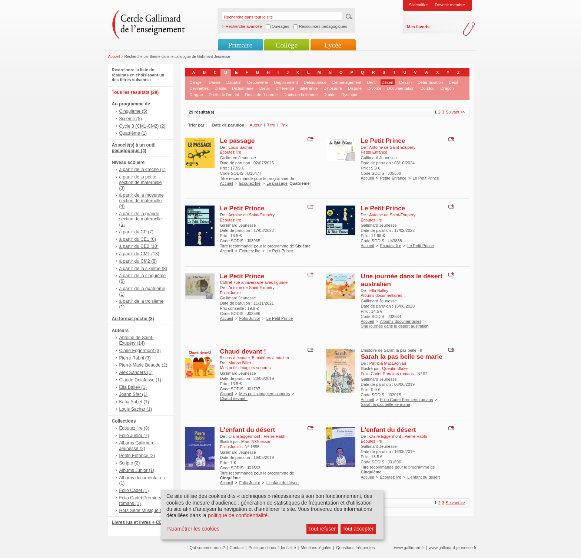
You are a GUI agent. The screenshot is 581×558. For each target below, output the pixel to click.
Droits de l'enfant (224, 94)
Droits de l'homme (261, 94)
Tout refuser (322, 529)
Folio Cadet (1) (134, 490)
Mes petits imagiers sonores (264, 393)
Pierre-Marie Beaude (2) (143, 365)
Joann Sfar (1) (133, 394)
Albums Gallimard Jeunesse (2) (137, 445)
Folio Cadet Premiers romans (406, 399)
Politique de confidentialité (272, 547)
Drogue (196, 94)
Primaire (240, 45)
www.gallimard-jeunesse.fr (452, 547)
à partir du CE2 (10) (139, 246)
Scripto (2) (129, 463)
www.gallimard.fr (409, 547)
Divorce (374, 88)
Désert (388, 82)
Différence (285, 88)
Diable (220, 88)
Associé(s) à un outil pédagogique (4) (134, 147)
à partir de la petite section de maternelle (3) (140, 182)
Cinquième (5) (133, 111)
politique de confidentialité (238, 515)
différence (309, 88)
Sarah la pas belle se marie (402, 356)
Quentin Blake (395, 368)
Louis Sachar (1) (135, 409)
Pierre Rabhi (275, 436)
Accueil (114, 57)
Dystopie (349, 94)
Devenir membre (450, 5)
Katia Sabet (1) (134, 401)
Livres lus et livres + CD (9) (140, 522)
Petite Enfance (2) (137, 455)
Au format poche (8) (133, 318)
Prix (284, 125)
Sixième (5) (130, 118)
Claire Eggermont (245, 436)
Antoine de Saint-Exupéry (392, 147)
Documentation (401, 88)
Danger (196, 82)
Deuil (453, 82)
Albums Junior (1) (137, 470)
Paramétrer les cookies (192, 529)
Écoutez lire (249, 183)
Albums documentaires (400, 321)
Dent (371, 82)
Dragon (447, 88)
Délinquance (315, 82)
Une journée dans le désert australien (395, 326)
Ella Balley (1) (133, 387)
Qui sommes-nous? (207, 547)
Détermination (430, 82)
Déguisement (286, 82)
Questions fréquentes (355, 547)
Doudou (427, 88)
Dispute (355, 88)
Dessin (405, 82)
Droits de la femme (300, 94)
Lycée (333, 45)
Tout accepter (358, 529)
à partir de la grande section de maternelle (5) (140, 219)
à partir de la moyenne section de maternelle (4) (141, 201)
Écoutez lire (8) (134, 428)
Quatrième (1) (133, 133)
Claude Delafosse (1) (140, 380)
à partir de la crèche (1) (142, 169)
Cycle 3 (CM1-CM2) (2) (142, 126)
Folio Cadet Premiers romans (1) (140, 500)
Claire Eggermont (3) (140, 350)
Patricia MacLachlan (387, 363)
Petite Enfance (393, 178)
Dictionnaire (242, 88)
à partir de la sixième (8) (143, 268)
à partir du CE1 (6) (137, 239)
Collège (287, 45)
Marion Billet (240, 363)
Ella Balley (378, 290)
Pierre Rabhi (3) (135, 358)
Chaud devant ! (243, 351)
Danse (214, 82)
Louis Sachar (240, 147)
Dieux (264, 88)
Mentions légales (316, 547)
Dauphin (234, 82)
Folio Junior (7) (134, 435)
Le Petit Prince (383, 140)
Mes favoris (418, 26)
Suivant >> (455, 112)
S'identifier (418, 5)
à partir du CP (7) (136, 231)
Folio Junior (249, 318)
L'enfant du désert (247, 429)
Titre (271, 125)
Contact (237, 547)
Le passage (237, 140)
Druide (329, 94)
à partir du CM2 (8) (138, 261)
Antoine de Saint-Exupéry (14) (136, 340)
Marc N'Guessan (256, 441)
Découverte (257, 82)
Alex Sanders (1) (136, 372)
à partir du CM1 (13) (139, 253)
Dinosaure (332, 88)
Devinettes (199, 88)
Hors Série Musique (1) (142, 510)
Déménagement (346, 82)
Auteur (256, 125)
